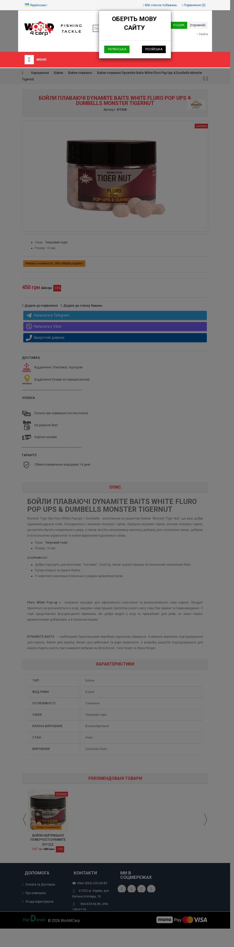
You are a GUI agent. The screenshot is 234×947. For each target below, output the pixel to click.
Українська (117, 49)
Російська (153, 49)
